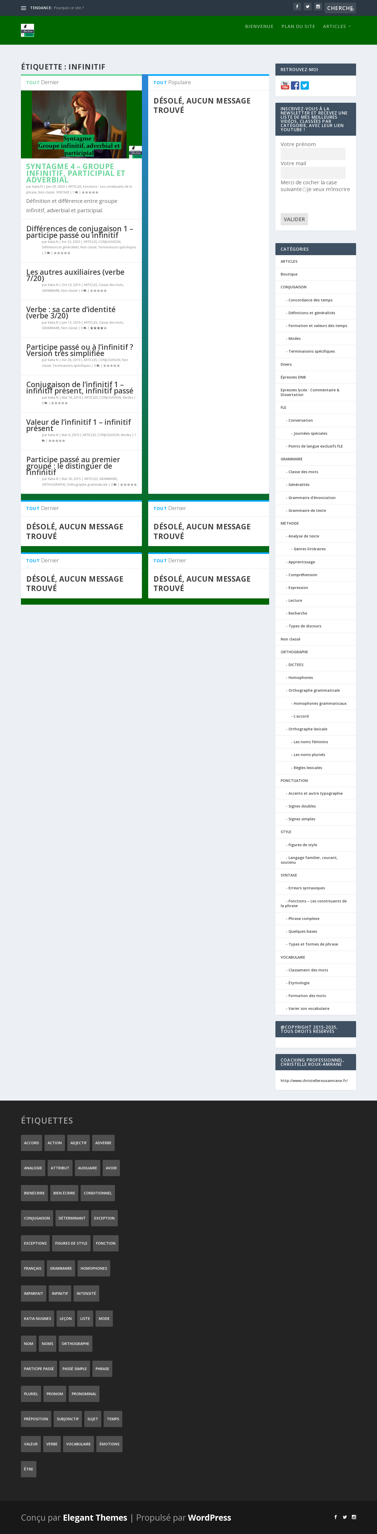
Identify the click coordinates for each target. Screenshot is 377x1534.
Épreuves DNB (293, 376)
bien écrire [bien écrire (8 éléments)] (64, 1192)
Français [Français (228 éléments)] (32, 1268)
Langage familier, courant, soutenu (309, 860)
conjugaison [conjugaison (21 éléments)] (37, 1217)
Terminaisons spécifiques (117, 247)
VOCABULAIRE (293, 956)
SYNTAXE (62, 192)
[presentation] (320, 202)
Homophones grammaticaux (320, 703)
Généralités (299, 484)
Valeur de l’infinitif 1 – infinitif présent (78, 425)
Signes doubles (302, 805)
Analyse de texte (304, 535)
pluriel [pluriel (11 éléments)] (31, 1393)
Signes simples (302, 818)
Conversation (301, 419)
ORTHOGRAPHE (53, 484)
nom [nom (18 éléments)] (28, 1343)
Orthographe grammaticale (87, 484)
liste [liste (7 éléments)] (85, 1318)
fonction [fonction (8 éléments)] (105, 1242)
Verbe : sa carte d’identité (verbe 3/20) (71, 312)
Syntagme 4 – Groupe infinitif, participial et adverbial (75, 173)
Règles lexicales (308, 767)
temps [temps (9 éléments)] (113, 1418)
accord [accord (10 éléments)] (31, 1142)
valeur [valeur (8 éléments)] (31, 1443)
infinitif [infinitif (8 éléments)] (60, 1293)
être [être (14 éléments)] (28, 1468)
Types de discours (305, 625)
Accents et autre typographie (316, 793)
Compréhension (303, 574)
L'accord (301, 715)
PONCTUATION (294, 780)
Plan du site (298, 34)
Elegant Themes (95, 1517)
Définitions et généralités (60, 247)
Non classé (46, 192)
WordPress (209, 1517)
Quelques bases (303, 931)
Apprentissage (302, 561)
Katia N (37, 186)
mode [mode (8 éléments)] (104, 1318)
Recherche (298, 612)
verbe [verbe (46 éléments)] (52, 1443)
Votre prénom (298, 143)
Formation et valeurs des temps (318, 325)
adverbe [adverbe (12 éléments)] (103, 1142)
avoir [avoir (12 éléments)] (111, 1167)
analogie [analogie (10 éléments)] (33, 1167)
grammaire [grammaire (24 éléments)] (61, 1268)
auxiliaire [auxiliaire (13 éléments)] (87, 1167)
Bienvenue (259, 34)
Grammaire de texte (307, 510)
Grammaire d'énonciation (312, 497)
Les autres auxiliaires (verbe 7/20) (75, 275)
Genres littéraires (310, 548)
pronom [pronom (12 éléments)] (55, 1393)
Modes (128, 397)
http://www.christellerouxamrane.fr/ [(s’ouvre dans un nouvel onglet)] (314, 1080)
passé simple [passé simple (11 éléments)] (75, 1368)
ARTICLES (334, 34)
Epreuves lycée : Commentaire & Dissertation (310, 392)
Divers (286, 363)
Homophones (301, 677)
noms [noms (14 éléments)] (47, 1343)
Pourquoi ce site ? (69, 7)
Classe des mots (111, 284)
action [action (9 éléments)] (55, 1142)
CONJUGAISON (109, 241)
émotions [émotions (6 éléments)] (109, 1443)
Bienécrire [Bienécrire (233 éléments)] (34, 1192)
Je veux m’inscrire (326, 188)
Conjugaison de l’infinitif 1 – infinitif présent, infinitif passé (80, 387)
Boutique (289, 273)
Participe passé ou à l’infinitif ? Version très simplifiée (79, 350)
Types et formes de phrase (313, 943)
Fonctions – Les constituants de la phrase (314, 903)
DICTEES (296, 664)
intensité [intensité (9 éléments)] (86, 1293)
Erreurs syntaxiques (307, 887)
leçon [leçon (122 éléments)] (66, 1318)
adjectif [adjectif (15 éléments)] (78, 1142)
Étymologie (299, 982)
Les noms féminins (311, 741)
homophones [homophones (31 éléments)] (94, 1268)
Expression (298, 587)
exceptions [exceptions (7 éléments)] (35, 1242)
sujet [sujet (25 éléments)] (92, 1418)
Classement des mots (308, 969)
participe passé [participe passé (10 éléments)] (39, 1368)
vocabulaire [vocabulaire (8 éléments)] (78, 1443)
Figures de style (303, 844)
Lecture (295, 600)
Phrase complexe (304, 918)
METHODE (290, 522)
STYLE (286, 831)
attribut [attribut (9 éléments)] (60, 1167)
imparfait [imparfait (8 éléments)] (33, 1293)
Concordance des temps (310, 299)
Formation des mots (307, 995)
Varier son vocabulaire (309, 1008)
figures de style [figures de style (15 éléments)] (71, 1242)
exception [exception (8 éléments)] (104, 1217)
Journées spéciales (310, 433)
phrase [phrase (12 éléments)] (102, 1368)
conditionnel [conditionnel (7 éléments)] (98, 1192)
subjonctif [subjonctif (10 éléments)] (68, 1418)
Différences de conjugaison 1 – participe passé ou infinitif (79, 231)
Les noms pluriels (309, 754)
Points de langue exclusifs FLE (316, 445)
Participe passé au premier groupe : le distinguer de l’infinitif (73, 465)
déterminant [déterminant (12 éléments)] (72, 1217)
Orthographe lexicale (308, 728)
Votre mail (293, 163)
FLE (283, 407)
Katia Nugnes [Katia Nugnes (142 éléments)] (37, 1318)
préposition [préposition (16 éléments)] (36, 1418)
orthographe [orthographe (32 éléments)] (75, 1343)
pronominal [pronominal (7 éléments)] (84, 1393)
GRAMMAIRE (51, 290)
